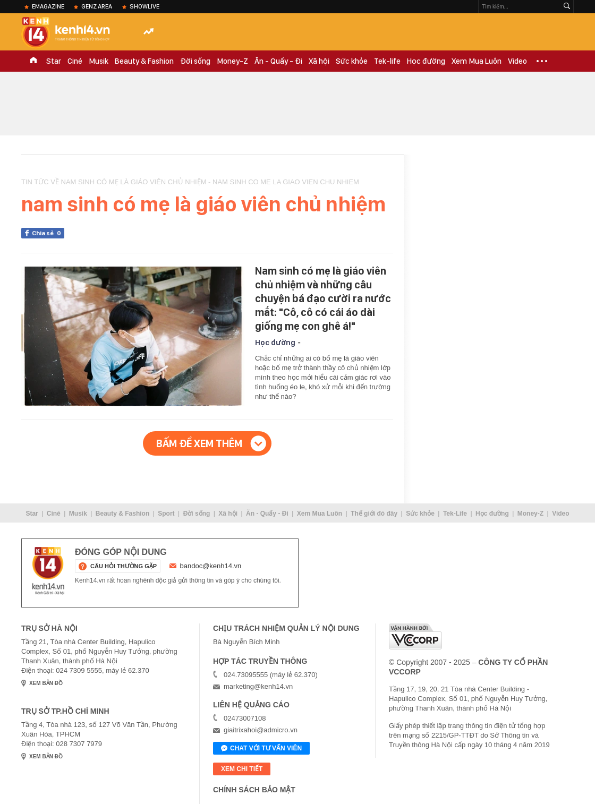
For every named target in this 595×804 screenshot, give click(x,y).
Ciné (74, 61)
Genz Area (96, 6)
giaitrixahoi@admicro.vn (261, 730)
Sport (166, 513)
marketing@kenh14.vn (258, 686)
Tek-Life (455, 513)
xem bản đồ (46, 683)
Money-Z (232, 61)
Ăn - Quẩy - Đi (278, 61)
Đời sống (195, 61)
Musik (98, 61)
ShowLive (144, 6)
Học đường (426, 61)
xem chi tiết (241, 769)
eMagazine (48, 6)
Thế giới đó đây (374, 513)
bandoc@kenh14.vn (211, 565)
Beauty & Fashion (144, 61)
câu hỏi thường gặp (123, 566)
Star (53, 61)
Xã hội (319, 61)
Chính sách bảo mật (254, 789)
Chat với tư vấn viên (261, 749)
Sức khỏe (352, 61)
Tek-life (387, 61)
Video (517, 61)
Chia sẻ (48, 233)
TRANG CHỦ (33, 61)
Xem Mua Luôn (477, 61)
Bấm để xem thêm (199, 443)
